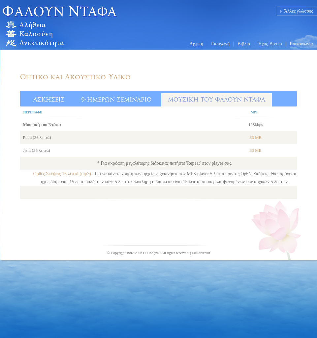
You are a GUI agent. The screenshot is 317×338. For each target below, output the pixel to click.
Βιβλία (244, 43)
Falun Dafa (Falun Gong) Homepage (74, 25)
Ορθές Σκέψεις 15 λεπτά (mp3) (62, 173)
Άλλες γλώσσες (298, 11)
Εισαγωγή (220, 43)
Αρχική (196, 43)
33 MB (256, 137)
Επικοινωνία (301, 43)
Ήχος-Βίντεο (270, 43)
